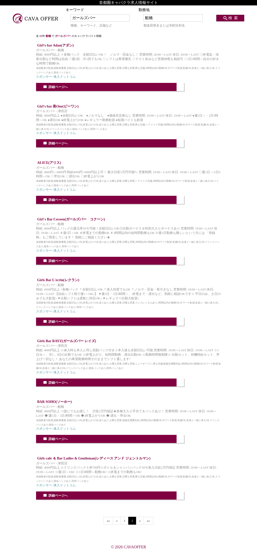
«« (108, 520)
